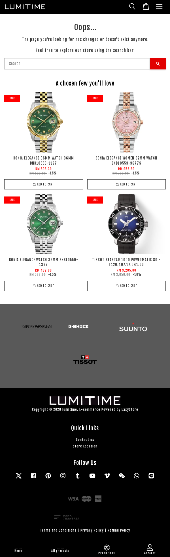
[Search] (77, 63)
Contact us (85, 440)
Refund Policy (119, 530)
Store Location (85, 446)
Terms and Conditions (58, 530)
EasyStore (130, 409)
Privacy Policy (92, 530)
